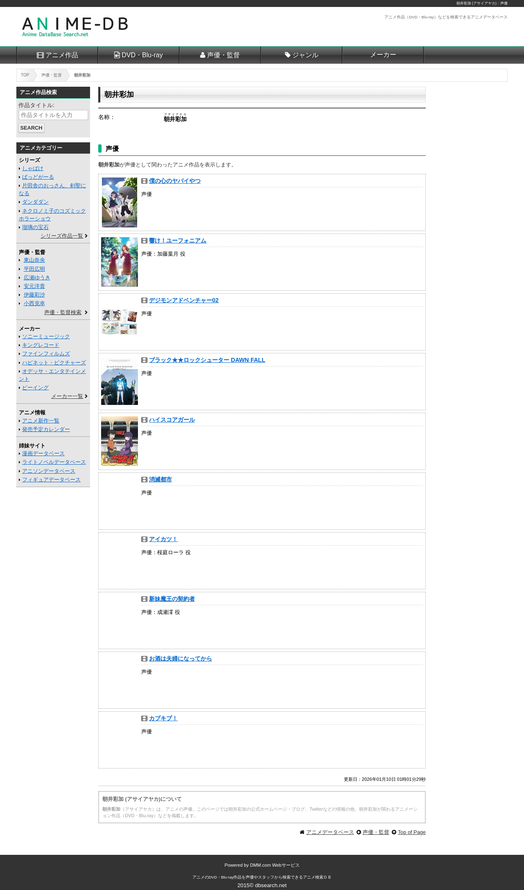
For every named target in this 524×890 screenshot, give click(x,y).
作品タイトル (35, 105)
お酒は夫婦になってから (180, 658)
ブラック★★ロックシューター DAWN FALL (207, 360)
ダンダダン (35, 202)
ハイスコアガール (172, 419)
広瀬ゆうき (37, 277)
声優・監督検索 (62, 312)
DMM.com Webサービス (275, 865)
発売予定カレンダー (46, 429)
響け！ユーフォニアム (177, 240)
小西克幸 (34, 303)
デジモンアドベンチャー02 (184, 300)
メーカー (383, 54)
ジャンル (305, 55)
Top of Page (412, 832)
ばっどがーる (38, 177)
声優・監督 (223, 55)
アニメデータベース (330, 832)
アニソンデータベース (48, 471)
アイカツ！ (163, 539)
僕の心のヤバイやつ (175, 181)
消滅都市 (160, 479)
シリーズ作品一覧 (62, 236)
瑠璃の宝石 (35, 227)
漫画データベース (43, 453)
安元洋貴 (34, 286)
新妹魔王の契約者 (172, 599)
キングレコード (40, 345)
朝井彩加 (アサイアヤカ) (476, 3)
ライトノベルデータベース (54, 462)
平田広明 (34, 269)
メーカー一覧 (67, 396)
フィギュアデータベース (51, 479)
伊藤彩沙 (34, 295)
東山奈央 (34, 260)
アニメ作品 (61, 55)
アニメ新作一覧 (40, 421)
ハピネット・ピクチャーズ (54, 363)
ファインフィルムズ (46, 354)
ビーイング (35, 387)
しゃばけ (32, 168)
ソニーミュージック (46, 336)
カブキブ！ (163, 718)
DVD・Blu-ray (142, 55)
